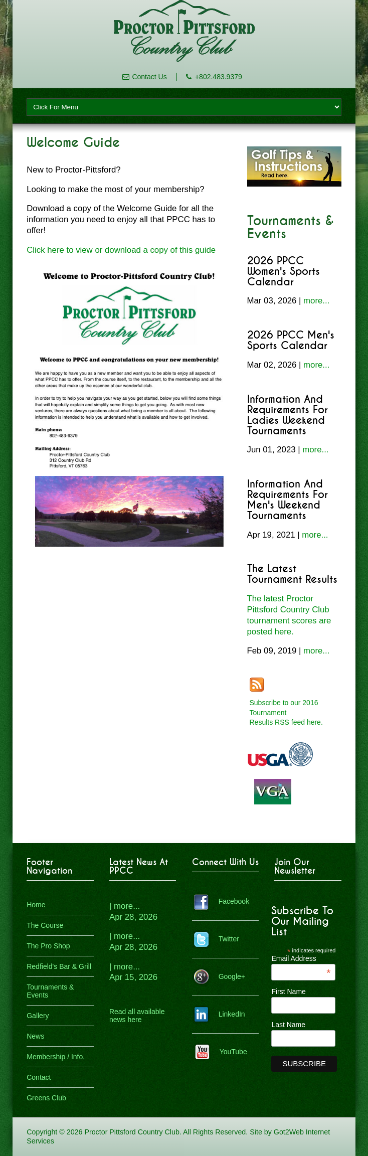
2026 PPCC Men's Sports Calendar (290, 340)
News (35, 1036)
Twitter (229, 939)
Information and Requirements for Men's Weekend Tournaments (287, 500)
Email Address (300, 958)
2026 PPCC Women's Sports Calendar (283, 271)
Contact (39, 1077)
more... (316, 300)
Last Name (288, 1025)
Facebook (234, 901)
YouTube (233, 1052)
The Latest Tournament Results (292, 574)
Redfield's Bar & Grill (59, 966)
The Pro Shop (48, 946)
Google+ (232, 976)
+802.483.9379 (218, 77)
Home (36, 905)
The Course (45, 925)
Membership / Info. (56, 1057)
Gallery (38, 1016)
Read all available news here (137, 1016)
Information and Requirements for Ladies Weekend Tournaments (287, 415)
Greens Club (46, 1098)
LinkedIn (232, 1014)
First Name (288, 991)
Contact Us (149, 77)
